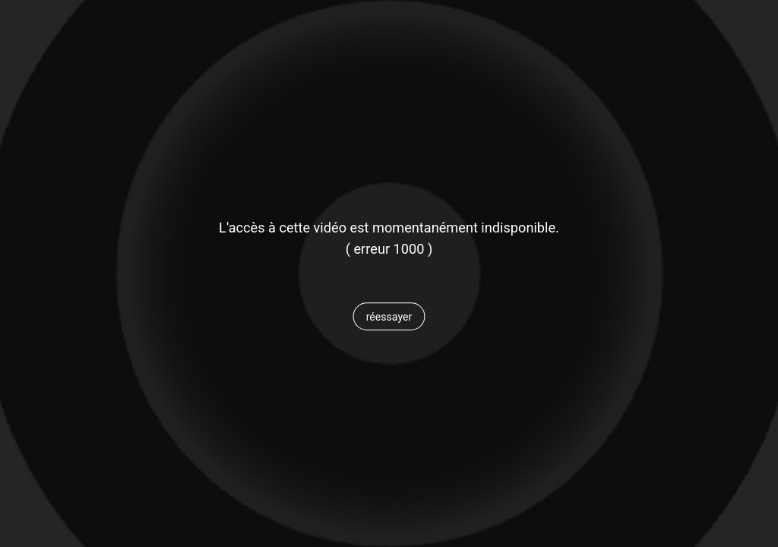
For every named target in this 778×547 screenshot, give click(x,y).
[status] (389, 249)
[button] (389, 316)
